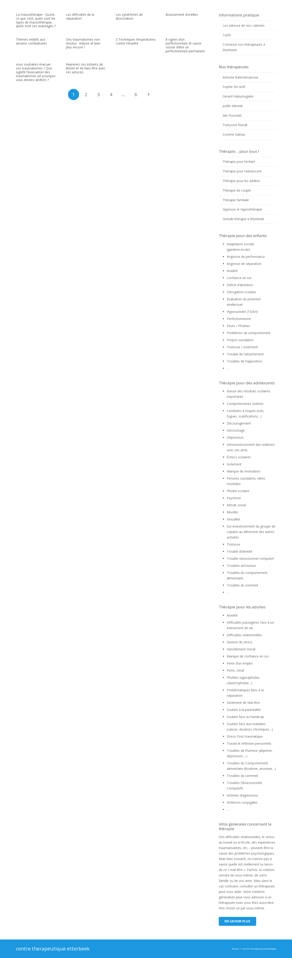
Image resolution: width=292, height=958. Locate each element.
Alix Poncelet (232, 115)
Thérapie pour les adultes (241, 181)
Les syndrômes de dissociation (129, 16)
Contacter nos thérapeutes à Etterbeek (244, 47)
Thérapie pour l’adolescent (242, 171)
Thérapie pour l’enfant (239, 161)
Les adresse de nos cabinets (244, 25)
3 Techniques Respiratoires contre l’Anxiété (136, 41)
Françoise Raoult (235, 125)
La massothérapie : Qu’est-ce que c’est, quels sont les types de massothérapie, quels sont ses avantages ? (36, 20)
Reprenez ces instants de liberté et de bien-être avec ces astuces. (85, 68)
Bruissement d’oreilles (182, 14)
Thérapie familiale (236, 200)
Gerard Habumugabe (238, 96)
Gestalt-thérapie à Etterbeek (243, 219)
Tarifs (227, 35)
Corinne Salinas (234, 134)
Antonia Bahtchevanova (240, 77)
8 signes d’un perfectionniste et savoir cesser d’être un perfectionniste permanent (185, 45)
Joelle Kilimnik (233, 106)
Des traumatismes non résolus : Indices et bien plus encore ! (83, 43)
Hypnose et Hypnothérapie (242, 209)
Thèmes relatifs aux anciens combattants (31, 41)
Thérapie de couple (237, 190)
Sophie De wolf (234, 86)
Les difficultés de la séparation (80, 16)
